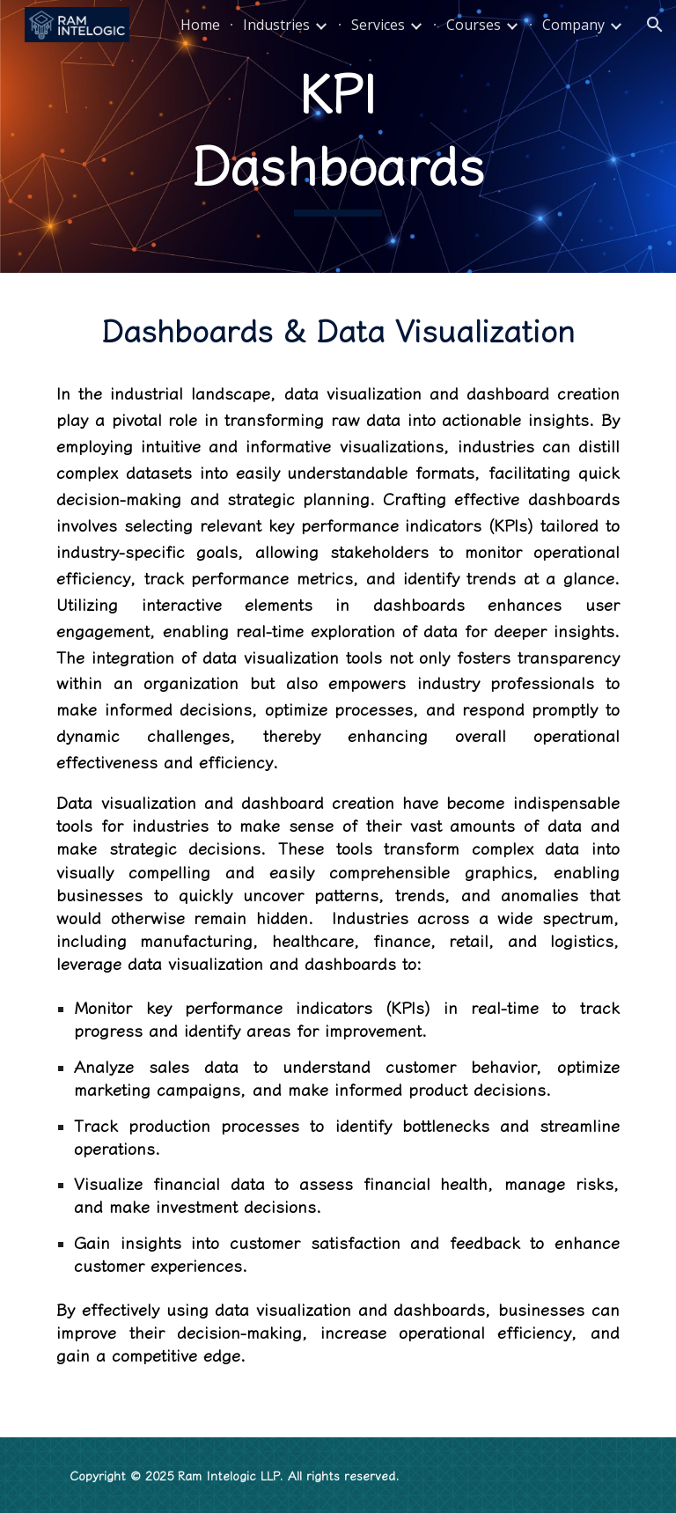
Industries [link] (276, 24)
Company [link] (573, 24)
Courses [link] (473, 24)
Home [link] (200, 24)
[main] (337, 136)
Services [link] (378, 24)
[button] (655, 25)
